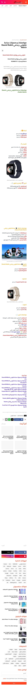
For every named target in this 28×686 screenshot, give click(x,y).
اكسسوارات (23, 663)
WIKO (20, 576)
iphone (5, 571)
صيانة (15, 666)
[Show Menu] (26, 2)
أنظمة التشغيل (8, 654)
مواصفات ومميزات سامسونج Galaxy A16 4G (11, 603)
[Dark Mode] (5, 2)
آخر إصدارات (7, 661)
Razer (13, 580)
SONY (20, 571)
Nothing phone (13, 582)
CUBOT (20, 582)
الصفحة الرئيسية (23, 40)
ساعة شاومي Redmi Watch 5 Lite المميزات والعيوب (21, 437)
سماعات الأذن (6, 663)
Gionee (24, 578)
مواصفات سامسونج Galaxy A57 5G (10, 590)
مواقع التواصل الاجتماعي (20, 659)
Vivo (10, 564)
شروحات (15, 654)
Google (6, 573)
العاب (25, 661)
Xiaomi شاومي (13, 415)
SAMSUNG (15, 564)
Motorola (9, 566)
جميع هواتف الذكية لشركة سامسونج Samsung (11, 609)
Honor (19, 566)
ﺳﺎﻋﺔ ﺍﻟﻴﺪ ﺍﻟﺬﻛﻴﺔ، (15, 40)
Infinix (24, 569)
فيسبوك (19, 661)
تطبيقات (11, 649)
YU (3, 580)
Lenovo (7, 569)
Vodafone (8, 580)
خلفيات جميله (14, 652)
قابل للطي (14, 661)
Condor (12, 573)
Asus (25, 571)
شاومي (6, 5)
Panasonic (9, 576)
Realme (14, 566)
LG (16, 569)
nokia (20, 569)
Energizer (15, 576)
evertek (24, 580)
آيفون (10, 5)
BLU (20, 573)
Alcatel (10, 571)
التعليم (24, 666)
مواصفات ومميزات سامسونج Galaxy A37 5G (11, 596)
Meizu (24, 573)
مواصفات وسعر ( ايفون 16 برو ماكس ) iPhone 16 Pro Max (11, 633)
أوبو (2, 5)
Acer (25, 582)
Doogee (18, 580)
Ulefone (11, 578)
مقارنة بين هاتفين (22, 656)
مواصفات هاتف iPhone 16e (11, 625)
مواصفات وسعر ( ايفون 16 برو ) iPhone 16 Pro (10, 639)
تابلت (9, 652)
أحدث (25, 545)
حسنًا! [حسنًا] (14, 683)
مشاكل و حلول (22, 652)
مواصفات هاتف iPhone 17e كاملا (10, 619)
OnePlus (15, 571)
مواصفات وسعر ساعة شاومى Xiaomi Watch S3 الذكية (7, 452)
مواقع (12, 663)
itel (7, 582)
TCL (15, 578)
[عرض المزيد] (3, 419)
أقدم (3, 545)
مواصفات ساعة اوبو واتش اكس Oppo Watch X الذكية (21, 452)
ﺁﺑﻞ (6, 659)
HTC (16, 573)
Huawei (5, 564)
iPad (25, 576)
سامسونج (15, 5)
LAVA (19, 578)
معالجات (17, 663)
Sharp (6, 578)
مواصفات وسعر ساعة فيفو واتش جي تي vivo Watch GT (7, 437)
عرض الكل (3, 423)
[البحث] (2, 2)
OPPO (24, 566)
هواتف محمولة (22, 649)
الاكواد (14, 656)
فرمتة (16, 649)
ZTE (4, 566)
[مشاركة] (2, 50)
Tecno (12, 569)
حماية (20, 666)
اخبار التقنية (11, 659)
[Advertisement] (14, 23)
